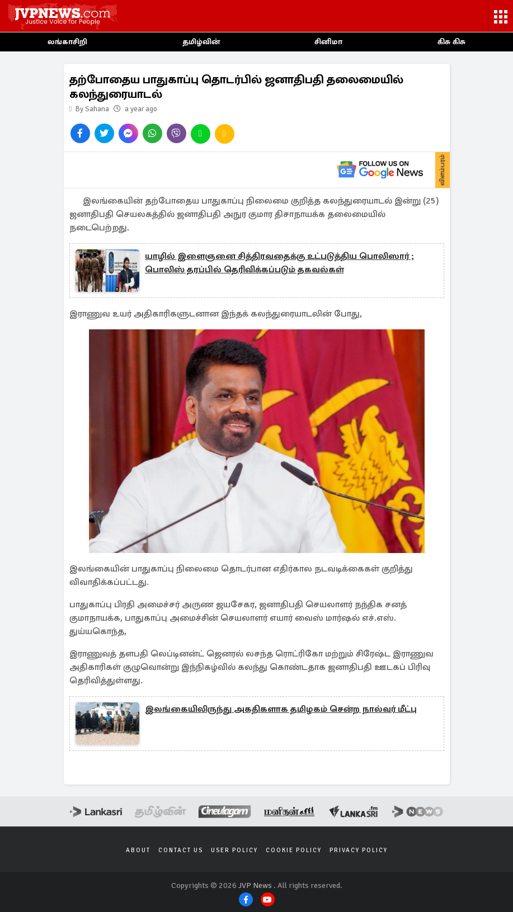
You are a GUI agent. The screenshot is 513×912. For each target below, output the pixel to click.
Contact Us (180, 850)
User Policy (234, 850)
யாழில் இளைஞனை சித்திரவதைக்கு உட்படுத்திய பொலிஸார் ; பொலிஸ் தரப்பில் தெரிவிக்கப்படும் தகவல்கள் (279, 263)
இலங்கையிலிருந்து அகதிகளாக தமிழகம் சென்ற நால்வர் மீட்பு (281, 709)
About (138, 850)
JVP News (255, 885)
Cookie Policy (294, 850)
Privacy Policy (359, 850)
